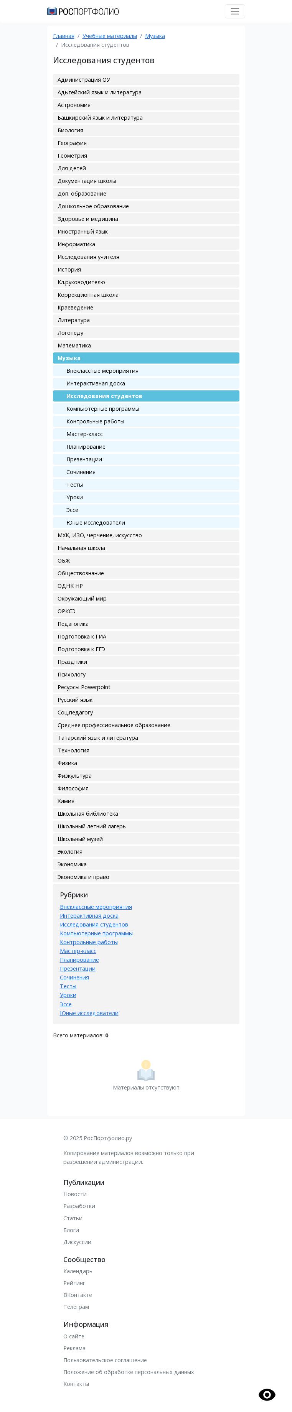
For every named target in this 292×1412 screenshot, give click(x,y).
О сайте (73, 1336)
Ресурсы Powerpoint (84, 687)
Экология (70, 851)
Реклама (74, 1348)
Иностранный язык (83, 231)
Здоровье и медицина (88, 218)
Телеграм (76, 1306)
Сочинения (81, 472)
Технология (73, 750)
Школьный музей (80, 839)
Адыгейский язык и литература (100, 92)
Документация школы (87, 180)
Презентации (84, 459)
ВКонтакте (77, 1294)
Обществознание (81, 573)
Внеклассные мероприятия (102, 370)
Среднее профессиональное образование (114, 725)
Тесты (74, 484)
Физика (67, 763)
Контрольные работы (95, 421)
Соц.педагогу (75, 712)
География (72, 142)
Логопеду (70, 332)
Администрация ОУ (84, 79)
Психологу (72, 674)
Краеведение (75, 307)
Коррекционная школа (88, 294)
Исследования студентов (104, 396)
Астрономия (74, 105)
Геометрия (72, 155)
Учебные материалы (109, 35)
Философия (73, 788)
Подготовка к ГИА (82, 636)
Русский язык (75, 699)
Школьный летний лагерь (92, 826)
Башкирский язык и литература (100, 117)
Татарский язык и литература (98, 737)
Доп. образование (82, 193)
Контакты (76, 1383)
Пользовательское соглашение (105, 1360)
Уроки (74, 497)
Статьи (72, 1218)
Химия (66, 801)
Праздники (72, 661)
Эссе (72, 509)
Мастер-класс (84, 434)
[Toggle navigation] (235, 11)
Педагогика (73, 623)
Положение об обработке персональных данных (128, 1372)
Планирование (86, 446)
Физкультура (75, 775)
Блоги (71, 1230)
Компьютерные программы (102, 408)
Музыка (155, 35)
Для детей (72, 168)
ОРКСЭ (67, 611)
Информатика (76, 244)
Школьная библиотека (88, 813)
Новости (75, 1194)
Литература (74, 320)
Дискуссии (77, 1242)
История (69, 269)
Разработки (79, 1206)
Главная (63, 35)
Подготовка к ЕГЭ (81, 649)
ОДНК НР (70, 585)
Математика (74, 345)
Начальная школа (81, 547)
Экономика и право (83, 876)
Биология (70, 130)
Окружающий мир (82, 598)
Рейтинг (74, 1283)
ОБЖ (64, 560)
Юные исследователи (95, 522)
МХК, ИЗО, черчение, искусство (100, 535)
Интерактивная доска (95, 383)
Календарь (77, 1271)
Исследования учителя (88, 256)
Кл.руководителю (81, 282)
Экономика (72, 864)
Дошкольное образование (93, 206)
